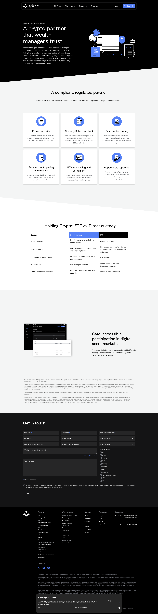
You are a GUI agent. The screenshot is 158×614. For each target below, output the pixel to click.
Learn (100, 518)
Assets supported (102, 523)
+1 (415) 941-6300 (132, 524)
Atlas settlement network (44, 544)
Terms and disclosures (127, 608)
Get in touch (128, 6)
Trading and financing (43, 518)
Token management (43, 525)
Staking (40, 537)
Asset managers (66, 518)
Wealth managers (67, 523)
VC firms (64, 538)
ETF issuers (65, 520)
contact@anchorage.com (130, 515)
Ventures (87, 526)
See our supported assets (90, 455)
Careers (87, 524)
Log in (117, 6)
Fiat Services (41, 547)
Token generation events (44, 522)
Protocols (65, 528)
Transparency (41, 557)
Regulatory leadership (87, 520)
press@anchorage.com (131, 517)
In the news (88, 529)
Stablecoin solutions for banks (46, 554)
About (86, 516)
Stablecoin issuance (43, 552)
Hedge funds (65, 535)
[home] (31, 6)
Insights (101, 516)
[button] (57, 6)
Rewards (40, 540)
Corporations (65, 530)
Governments (65, 542)
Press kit (87, 532)
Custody (40, 530)
